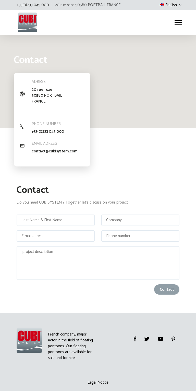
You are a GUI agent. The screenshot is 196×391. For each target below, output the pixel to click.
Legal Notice (98, 382)
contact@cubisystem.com (55, 151)
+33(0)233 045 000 (48, 132)
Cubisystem (17, 21)
